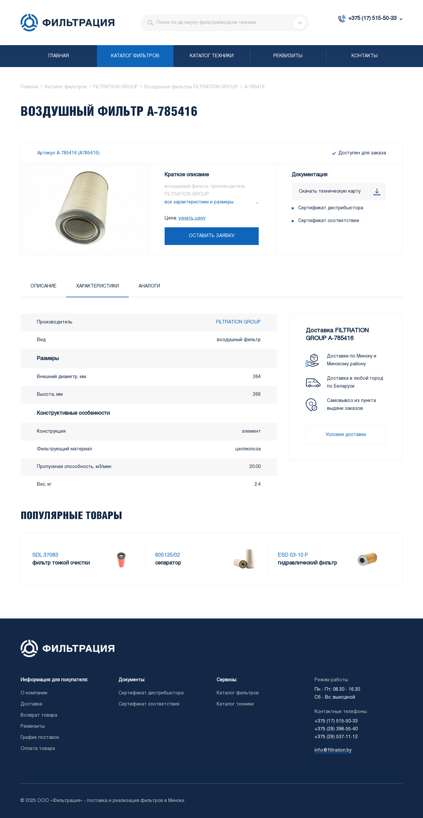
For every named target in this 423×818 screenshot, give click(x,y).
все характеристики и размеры (199, 202)
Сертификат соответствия (328, 221)
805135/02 (167, 555)
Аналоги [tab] (149, 286)
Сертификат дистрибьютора (330, 208)
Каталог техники (212, 56)
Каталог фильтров (135, 56)
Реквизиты (287, 56)
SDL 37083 (45, 555)
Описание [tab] (43, 286)
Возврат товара (39, 715)
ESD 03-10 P (293, 555)
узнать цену (191, 218)
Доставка (31, 704)
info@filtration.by (333, 750)
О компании (34, 693)
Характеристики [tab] (97, 286)
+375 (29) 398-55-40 (336, 729)
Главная (58, 56)
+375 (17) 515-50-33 (372, 18)
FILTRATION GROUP (238, 322)
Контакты (364, 56)
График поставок (40, 738)
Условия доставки (346, 435)
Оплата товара (38, 749)
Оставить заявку (212, 236)
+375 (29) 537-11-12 (336, 737)
